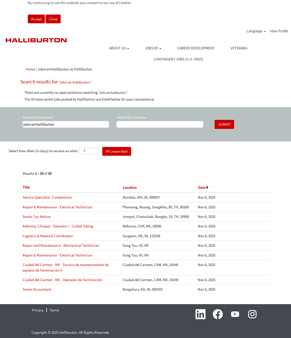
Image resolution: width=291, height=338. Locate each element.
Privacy (38, 310)
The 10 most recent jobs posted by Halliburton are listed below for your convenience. (89, 99)
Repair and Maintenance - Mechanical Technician (61, 245)
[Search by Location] (160, 124)
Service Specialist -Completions (47, 197)
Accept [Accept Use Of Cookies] (36, 19)
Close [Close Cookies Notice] (53, 19)
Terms (54, 310)
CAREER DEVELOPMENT (196, 48)
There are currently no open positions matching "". (76, 92)
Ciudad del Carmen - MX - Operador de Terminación (62, 279)
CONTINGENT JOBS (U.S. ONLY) (178, 59)
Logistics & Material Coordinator (48, 235)
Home (30, 69)
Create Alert (117, 151)
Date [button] (203, 187)
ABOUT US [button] (119, 48)
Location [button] (130, 187)
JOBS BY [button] (153, 48)
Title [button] (26, 187)
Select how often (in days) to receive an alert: (43, 150)
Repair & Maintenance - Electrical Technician (57, 207)
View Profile (279, 31)
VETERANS (239, 48)
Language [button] (256, 31)
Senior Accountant (37, 289)
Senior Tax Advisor (37, 216)
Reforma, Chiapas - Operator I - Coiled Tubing (58, 226)
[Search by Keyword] (66, 124)
